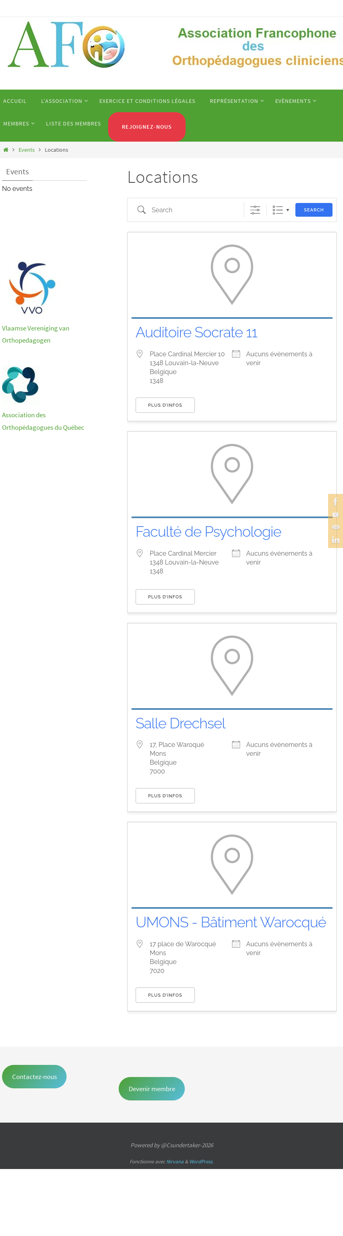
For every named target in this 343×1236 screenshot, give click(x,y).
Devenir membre (152, 1088)
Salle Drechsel (180, 723)
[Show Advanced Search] (255, 210)
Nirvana (175, 1161)
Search (314, 210)
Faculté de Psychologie (208, 531)
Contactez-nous (34, 1076)
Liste (278, 210)
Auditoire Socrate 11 (196, 332)
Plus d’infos (165, 405)
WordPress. (201, 1161)
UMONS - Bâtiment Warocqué (231, 922)
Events (27, 149)
